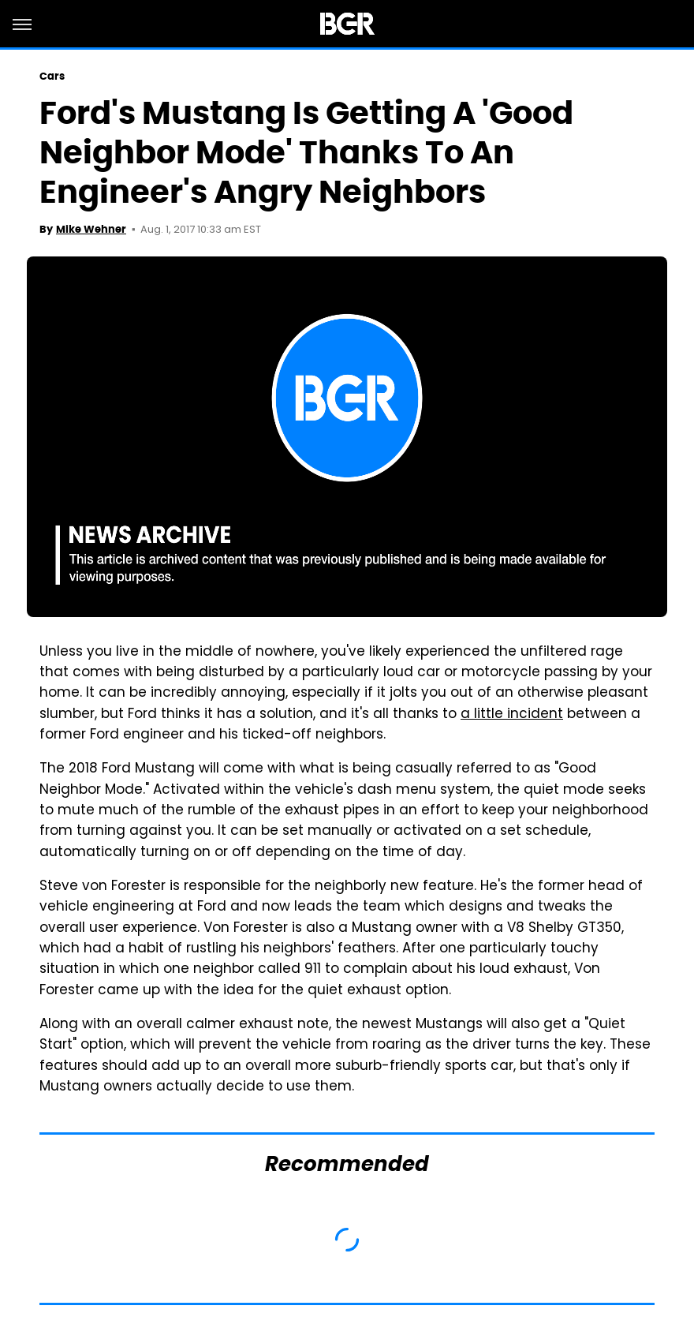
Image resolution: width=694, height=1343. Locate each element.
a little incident (512, 715)
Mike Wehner (91, 229)
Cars (52, 76)
